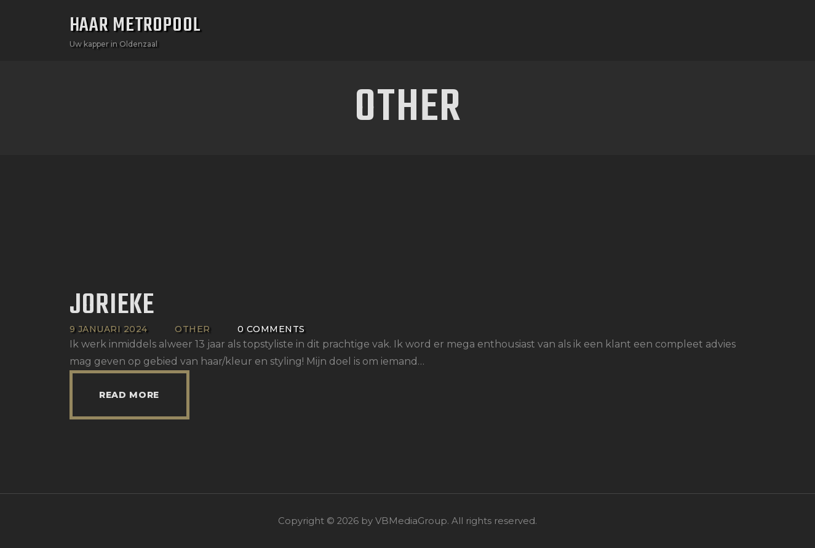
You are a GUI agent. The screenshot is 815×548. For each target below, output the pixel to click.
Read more (129, 394)
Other (192, 329)
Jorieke (112, 306)
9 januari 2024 (109, 329)
